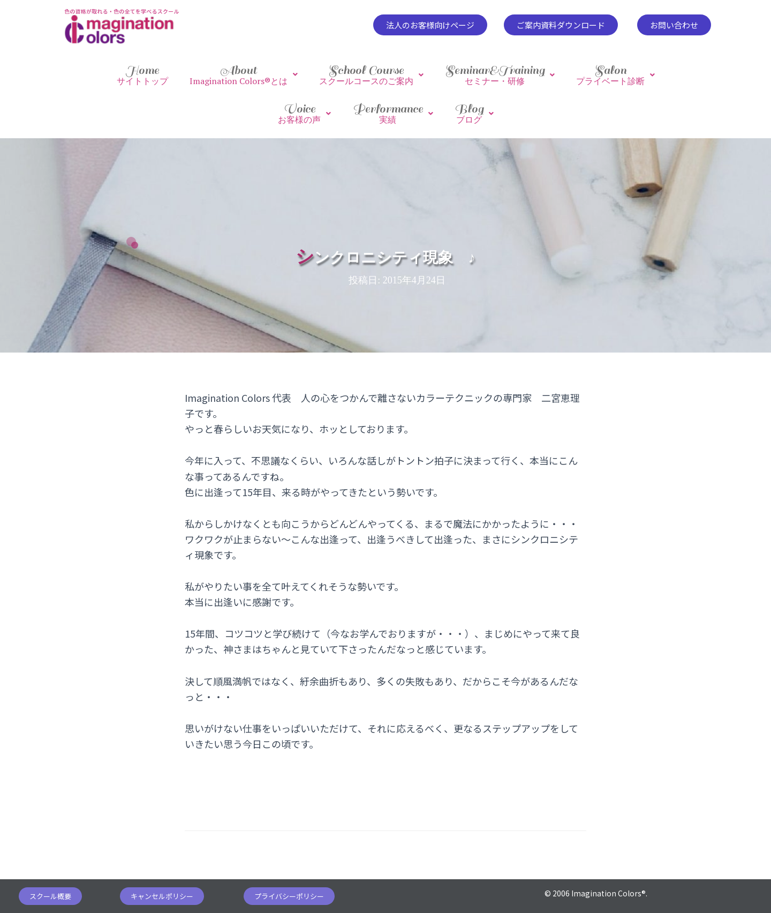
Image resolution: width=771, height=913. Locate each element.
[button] (430, 24)
